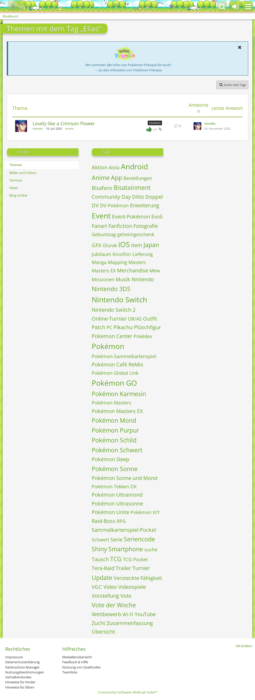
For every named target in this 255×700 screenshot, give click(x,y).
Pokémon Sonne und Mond (124, 478)
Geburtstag (104, 234)
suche (150, 549)
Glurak (110, 245)
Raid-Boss (103, 520)
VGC (97, 586)
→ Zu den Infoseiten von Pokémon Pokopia (128, 70)
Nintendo (143, 279)
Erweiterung (144, 205)
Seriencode (139, 539)
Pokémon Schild (114, 440)
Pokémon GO (114, 383)
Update (102, 577)
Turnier (141, 568)
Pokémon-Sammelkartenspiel (124, 356)
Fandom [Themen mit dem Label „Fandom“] (154, 123)
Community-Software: (127, 692)
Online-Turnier (109, 318)
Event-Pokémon (131, 216)
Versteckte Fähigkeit (138, 578)
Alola (114, 167)
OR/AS (135, 319)
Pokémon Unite (110, 512)
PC (109, 327)
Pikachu (123, 327)
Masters (137, 262)
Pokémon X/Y (145, 512)
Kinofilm (122, 254)
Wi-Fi (127, 614)
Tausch (100, 559)
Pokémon (108, 346)
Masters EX (104, 270)
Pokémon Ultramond (117, 494)
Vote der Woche (114, 605)
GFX (96, 245)
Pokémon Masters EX (117, 411)
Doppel (154, 196)
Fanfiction (120, 225)
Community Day (111, 196)
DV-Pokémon (114, 205)
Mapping (117, 262)
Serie (116, 539)
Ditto (138, 196)
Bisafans (102, 187)
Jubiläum (101, 254)
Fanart (99, 225)
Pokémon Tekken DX (114, 486)
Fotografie (145, 225)
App (116, 177)
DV (95, 205)
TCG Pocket (135, 559)
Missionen (103, 279)
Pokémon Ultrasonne (117, 503)
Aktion (99, 167)
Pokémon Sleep (110, 459)
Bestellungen (137, 178)
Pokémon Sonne (115, 469)
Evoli (157, 216)
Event (101, 216)
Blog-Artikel (18, 195)
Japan (151, 245)
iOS (124, 244)
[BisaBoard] (14, 6)
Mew (155, 270)
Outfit (150, 318)
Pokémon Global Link (115, 373)
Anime (101, 177)
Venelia (37, 128)
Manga (99, 262)
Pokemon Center (112, 336)
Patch (98, 327)
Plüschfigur (147, 327)
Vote (125, 595)
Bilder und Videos (22, 172)
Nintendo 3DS (111, 289)
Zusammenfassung (130, 623)
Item (136, 245)
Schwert (100, 539)
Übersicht (103, 631)
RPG (121, 521)
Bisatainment (132, 187)
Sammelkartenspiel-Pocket (124, 529)
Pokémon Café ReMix (117, 364)
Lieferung (142, 254)
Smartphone (125, 549)
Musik (123, 279)
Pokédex (143, 336)
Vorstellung (105, 595)
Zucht (98, 623)
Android (134, 166)
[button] (248, 6)
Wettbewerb (106, 614)
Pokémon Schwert (117, 450)
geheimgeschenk (135, 234)
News (13, 187)
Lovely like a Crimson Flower (64, 123)
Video (110, 586)
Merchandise (132, 270)
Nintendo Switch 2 (113, 309)
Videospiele (132, 586)
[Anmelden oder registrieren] (235, 6)
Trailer (123, 568)
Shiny (99, 549)
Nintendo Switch (119, 299)
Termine (15, 180)
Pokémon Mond (114, 420)
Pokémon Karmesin (119, 394)
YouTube (145, 614)
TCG (116, 559)
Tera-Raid (103, 568)
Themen (15, 164)
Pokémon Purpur (115, 430)
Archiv (69, 128)
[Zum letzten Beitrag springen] (197, 126)
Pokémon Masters (111, 402)
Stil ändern (244, 645)
